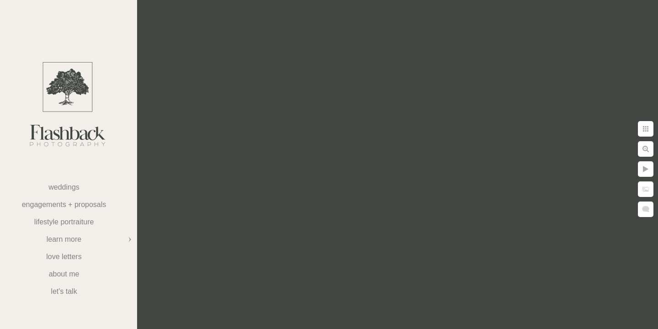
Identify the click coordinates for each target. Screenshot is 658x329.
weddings (64, 187)
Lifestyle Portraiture (64, 222)
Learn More (64, 239)
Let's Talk (64, 291)
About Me (64, 274)
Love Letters (63, 256)
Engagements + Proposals (64, 204)
